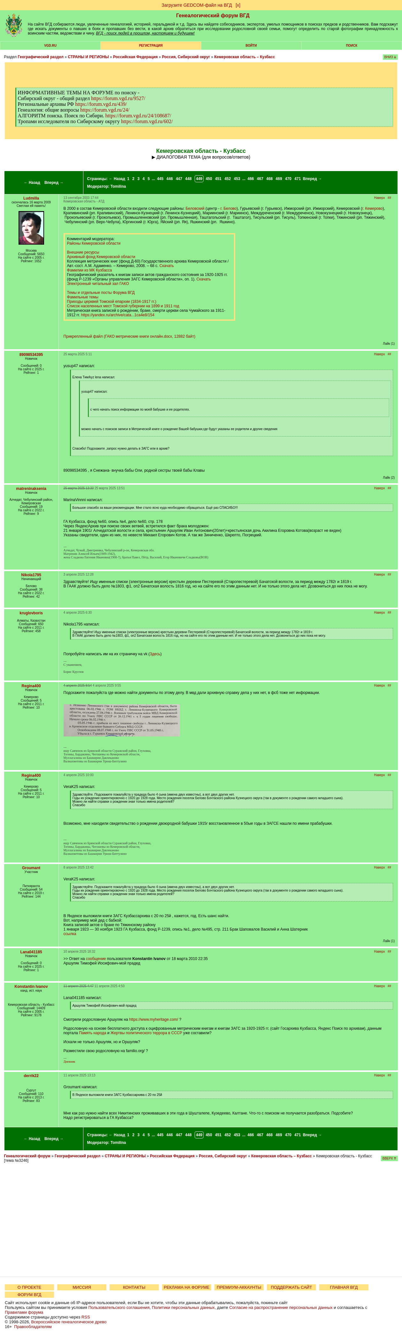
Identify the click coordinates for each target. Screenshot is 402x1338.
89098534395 (31, 354)
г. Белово (228, 208)
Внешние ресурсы (83, 252)
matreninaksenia (31, 488)
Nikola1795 (31, 575)
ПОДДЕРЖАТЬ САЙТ (291, 1287)
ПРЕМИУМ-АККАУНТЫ (239, 1287)
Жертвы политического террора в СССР (146, 1033)
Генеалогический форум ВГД (213, 15)
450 (209, 179)
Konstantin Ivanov (31, 986)
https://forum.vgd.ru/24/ (104, 110)
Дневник (69, 1061)
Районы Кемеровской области (93, 243)
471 (297, 179)
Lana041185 (31, 952)
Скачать (166, 266)
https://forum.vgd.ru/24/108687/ (138, 115)
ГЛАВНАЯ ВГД (344, 1287)
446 (169, 179)
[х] (238, 5)
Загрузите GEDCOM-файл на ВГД (197, 5)
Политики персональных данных (183, 1307)
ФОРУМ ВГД (30, 1294)
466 (250, 179)
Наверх (379, 198)
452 (227, 179)
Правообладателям (32, 1326)
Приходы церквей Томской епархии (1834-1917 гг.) (111, 301)
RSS (85, 1317)
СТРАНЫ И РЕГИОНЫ (88, 57)
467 (260, 179)
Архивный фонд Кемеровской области (101, 257)
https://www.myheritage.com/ (153, 1019)
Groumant (31, 868)
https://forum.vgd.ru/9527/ (118, 98)
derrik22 (31, 1076)
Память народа (92, 1033)
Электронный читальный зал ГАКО (98, 283)
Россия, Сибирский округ (186, 57)
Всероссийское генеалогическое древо (69, 1321)
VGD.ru (50, 45)
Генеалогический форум (27, 1156)
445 (160, 179)
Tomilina (118, 186)
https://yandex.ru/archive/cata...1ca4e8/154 (117, 315)
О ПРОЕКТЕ (29, 1287)
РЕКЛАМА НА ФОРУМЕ (186, 1287)
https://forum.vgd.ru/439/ (101, 104)
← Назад (32, 182)
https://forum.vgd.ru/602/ (147, 121)
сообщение (96, 958)
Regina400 (31, 686)
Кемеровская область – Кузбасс (244, 57)
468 (269, 179)
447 (179, 179)
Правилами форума (24, 1312)
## (389, 198)
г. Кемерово (372, 208)
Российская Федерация (135, 57)
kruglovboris (31, 613)
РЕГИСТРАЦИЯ (151, 45)
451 (218, 179)
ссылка (70, 934)
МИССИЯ (82, 1287)
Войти (251, 45)
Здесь (155, 654)
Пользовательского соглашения (119, 1307)
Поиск (351, 45)
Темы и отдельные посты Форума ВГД (101, 292)
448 (188, 179)
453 (237, 179)
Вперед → (54, 182)
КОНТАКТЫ (134, 1287)
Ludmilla (31, 198)
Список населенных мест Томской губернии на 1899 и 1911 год (123, 306)
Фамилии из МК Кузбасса (89, 270)
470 (288, 179)
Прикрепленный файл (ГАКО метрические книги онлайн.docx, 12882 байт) (130, 336)
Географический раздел (41, 57)
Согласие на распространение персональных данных (280, 1307)
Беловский (195, 208)
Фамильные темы (82, 297)
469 (279, 179)
